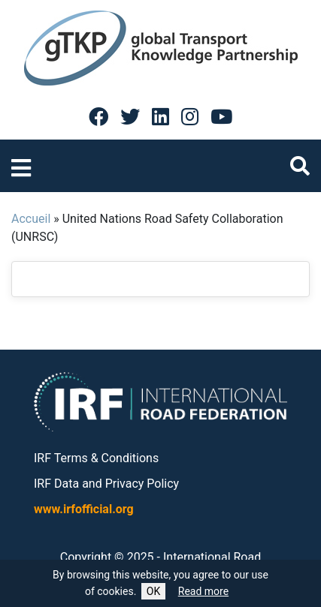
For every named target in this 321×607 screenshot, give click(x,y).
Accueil (30, 219)
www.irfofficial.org (84, 509)
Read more (203, 591)
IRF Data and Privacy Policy (106, 483)
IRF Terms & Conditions (96, 458)
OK (153, 591)
